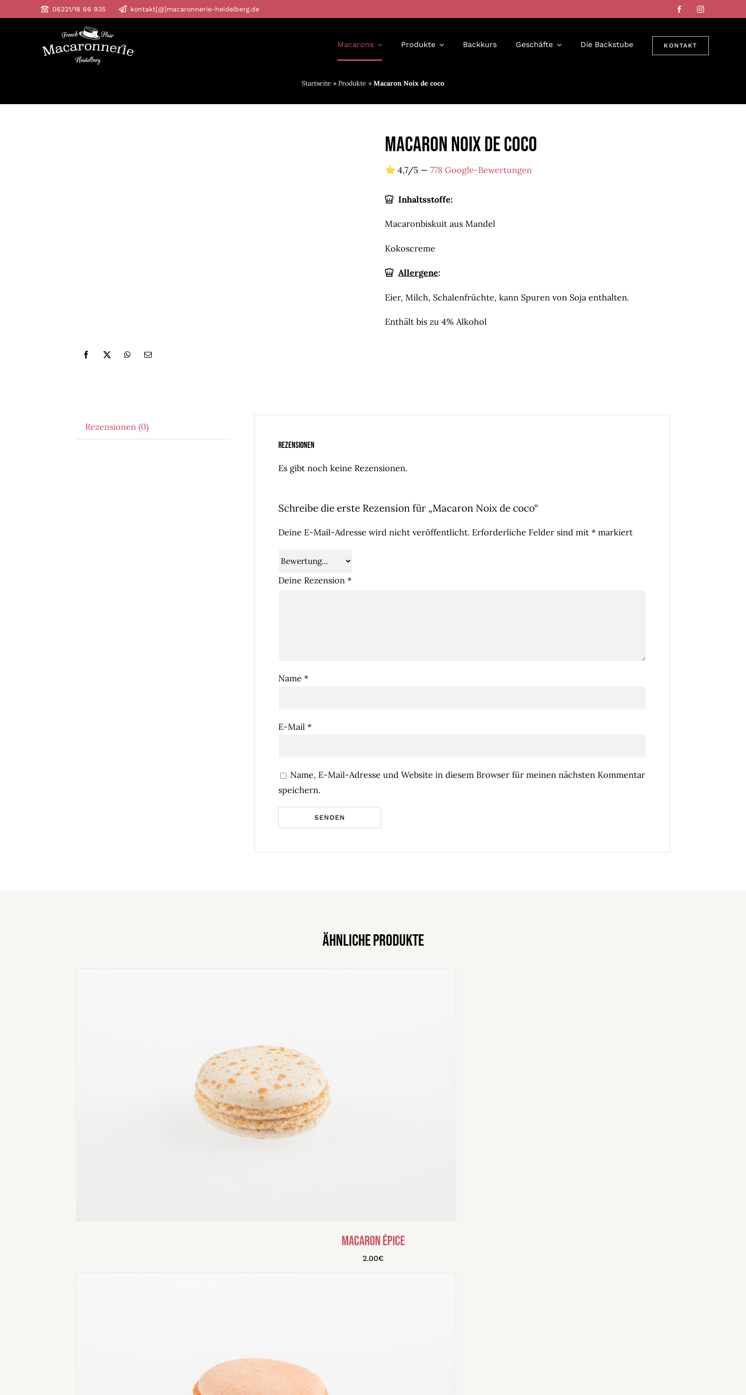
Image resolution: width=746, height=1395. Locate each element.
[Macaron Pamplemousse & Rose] (266, 1282)
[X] (107, 354)
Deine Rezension (315, 580)
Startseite (316, 83)
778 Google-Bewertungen (481, 170)
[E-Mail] (147, 354)
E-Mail (295, 726)
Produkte (352, 83)
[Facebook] (86, 354)
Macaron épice (373, 1247)
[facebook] (679, 9)
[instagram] (700, 9)
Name (293, 678)
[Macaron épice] (266, 978)
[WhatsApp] (127, 354)
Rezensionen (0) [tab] (116, 426)
